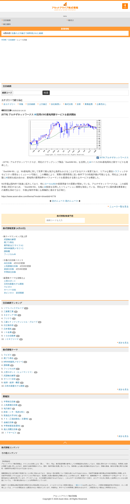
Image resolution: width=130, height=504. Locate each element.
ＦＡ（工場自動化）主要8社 (16, 419)
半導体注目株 (10, 272)
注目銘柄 (6, 20)
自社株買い (56, 104)
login (124, 7)
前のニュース (71, 201)
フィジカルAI (10, 254)
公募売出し (101, 104)
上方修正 (43, 104)
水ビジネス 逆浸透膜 (14, 293)
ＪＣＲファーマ (12, 339)
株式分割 (69, 104)
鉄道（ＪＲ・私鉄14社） (15, 412)
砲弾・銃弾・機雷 (12, 382)
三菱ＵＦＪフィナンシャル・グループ (20, 322)
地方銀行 (8, 408)
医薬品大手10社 (11, 415)
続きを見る (124, 343)
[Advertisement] (65, 62)
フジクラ (8, 318)
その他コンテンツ (9, 453)
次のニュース (58, 201)
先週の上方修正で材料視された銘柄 (27, 33)
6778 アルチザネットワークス (112, 157)
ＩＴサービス (11, 433)
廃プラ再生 (9, 242)
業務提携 (89, 104)
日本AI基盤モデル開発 (14, 284)
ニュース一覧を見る (119, 206)
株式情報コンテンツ (10, 447)
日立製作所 (9, 325)
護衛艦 (7, 251)
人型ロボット (10, 281)
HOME (4, 40)
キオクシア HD (10, 315)
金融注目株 (9, 422)
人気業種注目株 (11, 266)
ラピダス (8, 287)
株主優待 (6, 24)
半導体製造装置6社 (12, 426)
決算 (79, 104)
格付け (70, 20)
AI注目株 (8, 263)
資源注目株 (9, 269)
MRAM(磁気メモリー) (13, 248)
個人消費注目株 (11, 429)
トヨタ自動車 (10, 336)
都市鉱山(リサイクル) (13, 245)
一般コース (78, 485)
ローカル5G (50, 184)
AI (35, 114)
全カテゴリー (9, 104)
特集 (21, 104)
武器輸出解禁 (10, 239)
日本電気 (8, 329)
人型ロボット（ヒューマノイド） (18, 372)
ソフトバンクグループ (14, 308)
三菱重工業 (9, 311)
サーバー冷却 (10, 290)
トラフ (116, 171)
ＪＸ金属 (8, 332)
